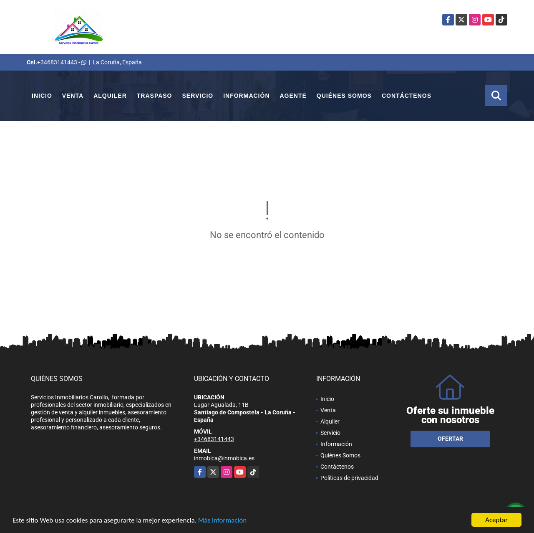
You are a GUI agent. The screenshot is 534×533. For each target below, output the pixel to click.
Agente (293, 95)
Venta (72, 95)
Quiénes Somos (344, 95)
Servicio (198, 95)
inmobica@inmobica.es (224, 458)
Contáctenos (406, 95)
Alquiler (110, 95)
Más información (222, 520)
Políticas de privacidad (349, 478)
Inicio (42, 95)
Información (246, 95)
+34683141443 (57, 62)
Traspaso (154, 95)
